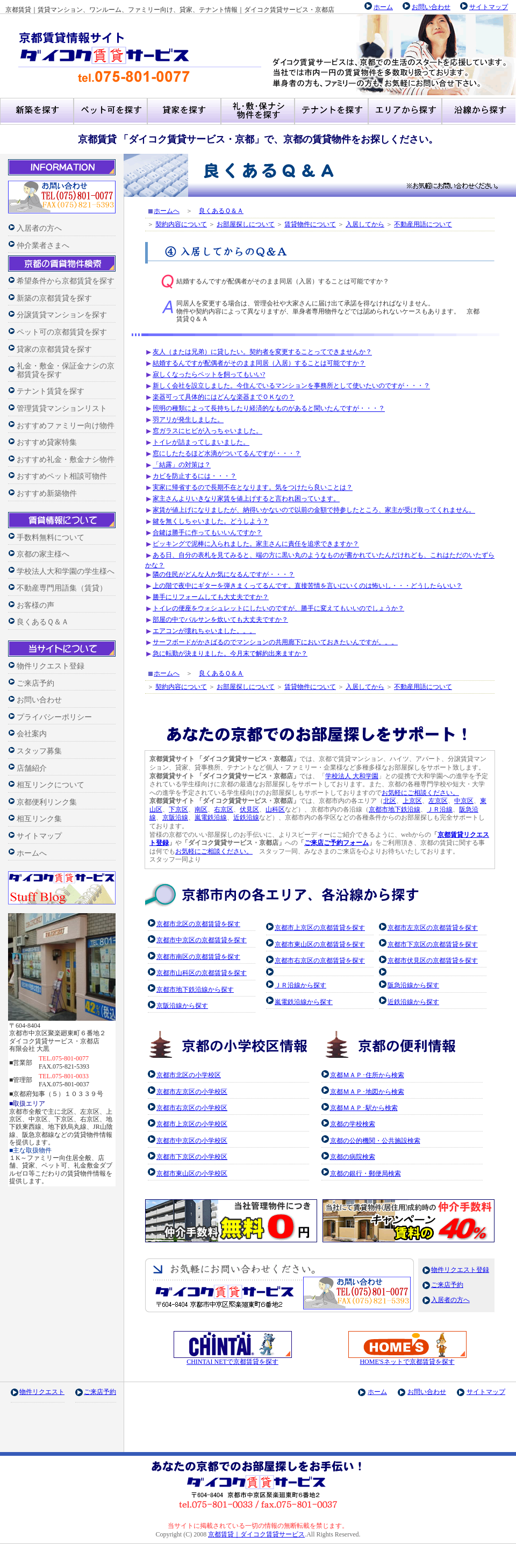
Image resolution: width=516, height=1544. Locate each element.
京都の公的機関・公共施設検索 (375, 1140)
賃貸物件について (310, 224)
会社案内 (32, 734)
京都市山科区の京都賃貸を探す (201, 973)
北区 (389, 801)
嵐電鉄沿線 (211, 817)
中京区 (464, 801)
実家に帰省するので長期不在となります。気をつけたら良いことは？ (253, 488)
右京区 (223, 809)
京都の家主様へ (43, 554)
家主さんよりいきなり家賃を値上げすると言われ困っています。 (246, 499)
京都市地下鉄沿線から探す (195, 989)
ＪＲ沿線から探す (300, 985)
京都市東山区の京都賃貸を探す (320, 944)
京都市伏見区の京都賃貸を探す (433, 960)
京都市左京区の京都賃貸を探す (433, 927)
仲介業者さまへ (43, 245)
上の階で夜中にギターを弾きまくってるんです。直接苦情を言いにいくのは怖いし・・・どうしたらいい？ (307, 585)
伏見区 (249, 809)
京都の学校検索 (352, 1124)
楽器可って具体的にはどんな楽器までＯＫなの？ (224, 397)
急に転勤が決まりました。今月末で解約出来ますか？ (230, 653)
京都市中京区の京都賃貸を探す (201, 940)
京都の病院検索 (352, 1157)
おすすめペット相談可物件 (62, 476)
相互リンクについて (50, 785)
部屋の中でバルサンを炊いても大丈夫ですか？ (220, 619)
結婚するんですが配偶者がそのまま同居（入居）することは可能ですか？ (259, 363)
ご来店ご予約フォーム (336, 842)
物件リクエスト (41, 1392)
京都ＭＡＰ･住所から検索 (367, 1075)
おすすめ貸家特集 (47, 442)
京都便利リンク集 (47, 802)
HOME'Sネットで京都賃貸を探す (407, 1358)
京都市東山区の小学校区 (191, 1173)
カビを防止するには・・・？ (194, 476)
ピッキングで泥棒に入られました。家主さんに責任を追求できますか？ (256, 544)
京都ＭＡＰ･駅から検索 (364, 1108)
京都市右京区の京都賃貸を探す (320, 960)
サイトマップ (488, 7)
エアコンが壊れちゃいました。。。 (204, 631)
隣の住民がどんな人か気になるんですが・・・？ (224, 574)
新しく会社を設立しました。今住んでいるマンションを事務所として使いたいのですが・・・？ (291, 386)
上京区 (412, 801)
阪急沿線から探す (413, 985)
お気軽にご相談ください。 (420, 792)
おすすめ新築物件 (47, 493)
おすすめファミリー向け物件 (65, 426)
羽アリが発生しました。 (188, 420)
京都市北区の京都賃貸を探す (198, 924)
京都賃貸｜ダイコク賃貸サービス (256, 1534)
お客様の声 (35, 605)
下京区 (178, 809)
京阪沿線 (175, 817)
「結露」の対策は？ (182, 465)
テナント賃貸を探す (50, 391)
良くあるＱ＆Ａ (43, 622)
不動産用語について (423, 224)
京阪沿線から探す (182, 1005)
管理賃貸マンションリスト (62, 408)
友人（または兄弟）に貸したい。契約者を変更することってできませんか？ (262, 352)
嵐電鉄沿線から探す (304, 1002)
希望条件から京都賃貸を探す (65, 281)
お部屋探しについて (246, 224)
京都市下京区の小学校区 (191, 1157)
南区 (201, 809)
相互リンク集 (39, 819)
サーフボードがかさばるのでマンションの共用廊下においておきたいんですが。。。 (275, 642)
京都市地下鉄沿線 (394, 809)
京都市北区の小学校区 (188, 1075)
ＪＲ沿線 (440, 809)
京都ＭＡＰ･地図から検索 (367, 1091)
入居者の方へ (39, 228)
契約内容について (181, 224)
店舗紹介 (32, 768)
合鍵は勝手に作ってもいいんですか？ (207, 533)
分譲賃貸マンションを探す (62, 315)
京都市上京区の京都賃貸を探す (320, 927)
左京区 (438, 801)
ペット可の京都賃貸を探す (62, 332)
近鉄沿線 (246, 817)
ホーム (383, 7)
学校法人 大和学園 (351, 776)
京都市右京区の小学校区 (191, 1108)
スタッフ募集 (39, 751)
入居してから (365, 224)
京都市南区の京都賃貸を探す (198, 956)
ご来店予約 (35, 683)
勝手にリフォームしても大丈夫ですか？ (211, 597)
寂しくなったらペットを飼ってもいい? (209, 375)
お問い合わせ (431, 7)
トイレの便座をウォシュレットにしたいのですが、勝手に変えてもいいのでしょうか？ (278, 608)
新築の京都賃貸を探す (54, 298)
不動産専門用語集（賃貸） (62, 588)
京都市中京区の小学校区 (191, 1140)
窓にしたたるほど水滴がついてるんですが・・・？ (227, 454)
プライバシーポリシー (54, 717)
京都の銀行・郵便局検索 (365, 1173)
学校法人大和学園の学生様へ (65, 571)
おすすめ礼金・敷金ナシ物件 (65, 460)
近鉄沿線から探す (413, 1002)
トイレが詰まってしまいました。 (201, 442)
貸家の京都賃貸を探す (54, 349)
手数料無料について (50, 537)
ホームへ (32, 853)
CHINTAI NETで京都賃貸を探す (233, 1358)
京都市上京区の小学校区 (191, 1124)
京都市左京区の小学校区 (191, 1091)
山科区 (275, 809)
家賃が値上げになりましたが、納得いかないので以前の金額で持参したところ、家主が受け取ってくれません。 (314, 510)
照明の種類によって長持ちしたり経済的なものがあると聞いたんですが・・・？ (269, 408)
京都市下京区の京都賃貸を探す (433, 944)
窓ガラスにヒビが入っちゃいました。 (207, 431)
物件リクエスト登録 (50, 666)
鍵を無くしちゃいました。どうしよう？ (211, 521)
